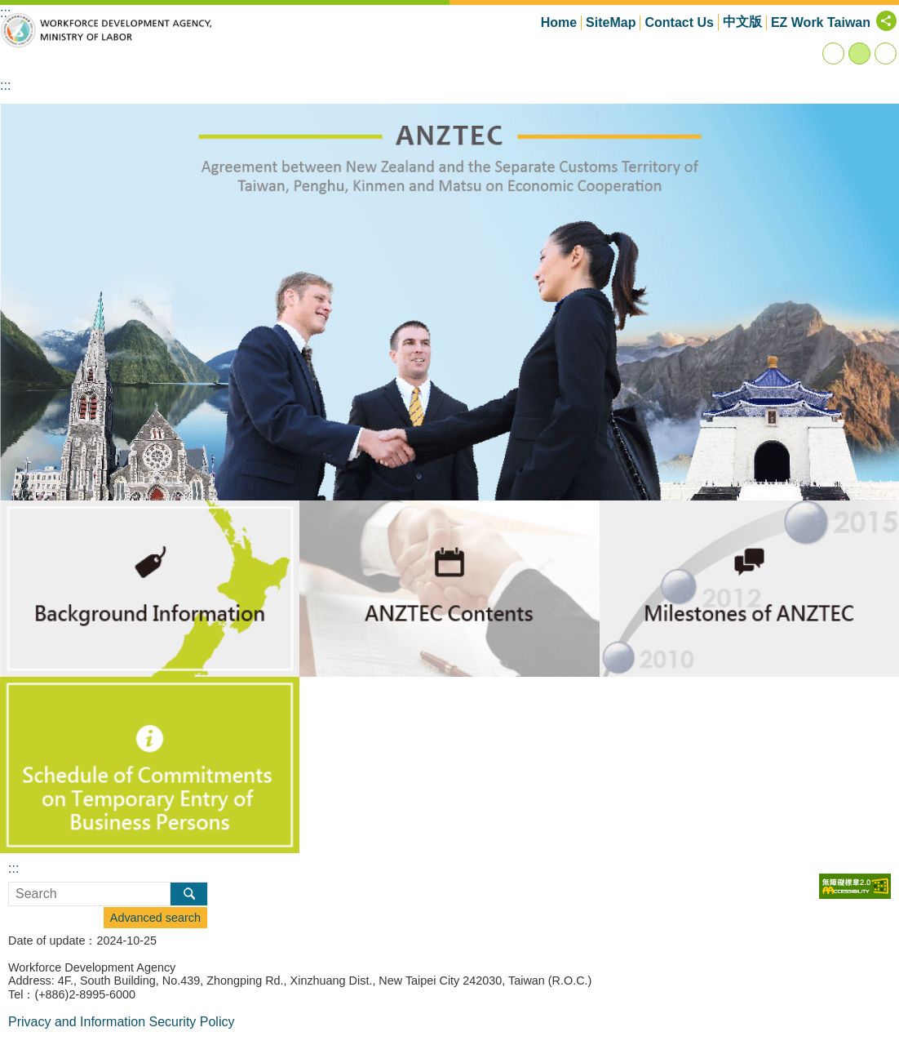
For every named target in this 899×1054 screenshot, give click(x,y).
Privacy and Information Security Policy (121, 1022)
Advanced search (155, 917)
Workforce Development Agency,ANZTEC (106, 30)
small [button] (833, 53)
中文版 (742, 22)
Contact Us (678, 22)
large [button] (885, 53)
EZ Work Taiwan (820, 22)
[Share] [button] (886, 21)
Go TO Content (8, 8)
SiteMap (611, 22)
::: (5, 85)
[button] (449, 302)
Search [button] (189, 894)
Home (559, 22)
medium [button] (859, 53)
